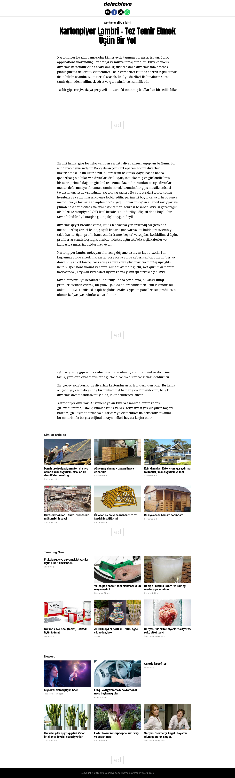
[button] (46, 4)
